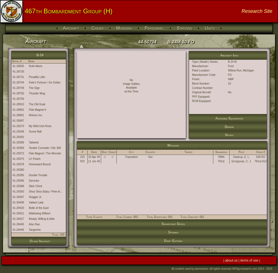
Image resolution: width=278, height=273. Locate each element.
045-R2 (260, 156)
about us (232, 260)
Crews (97, 28)
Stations (184, 28)
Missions (124, 28)
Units (210, 28)
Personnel (154, 28)
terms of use (249, 260)
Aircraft (71, 28)
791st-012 (261, 161)
